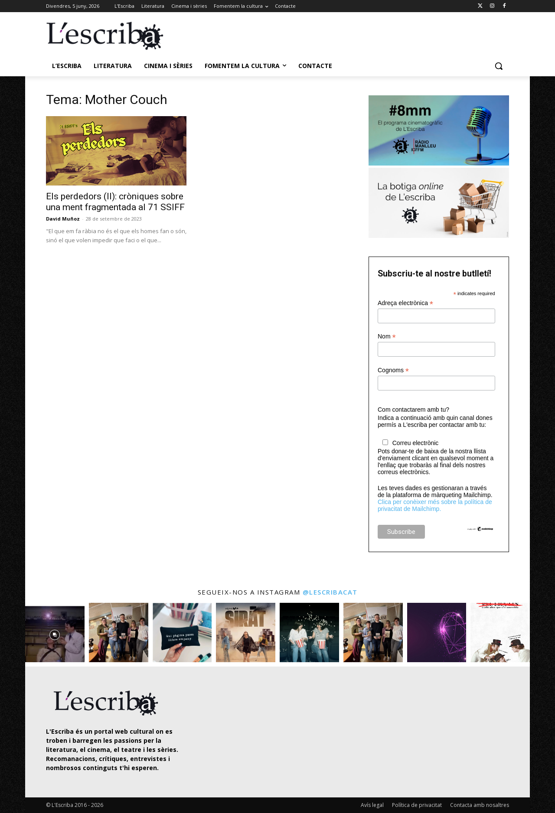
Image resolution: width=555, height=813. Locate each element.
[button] (498, 65)
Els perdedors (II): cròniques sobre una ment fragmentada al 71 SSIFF (115, 201)
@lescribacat (330, 592)
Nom (387, 336)
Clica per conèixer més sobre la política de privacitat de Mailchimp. (435, 505)
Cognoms (393, 370)
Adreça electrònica (405, 303)
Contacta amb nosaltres (479, 805)
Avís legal (372, 805)
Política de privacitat (417, 805)
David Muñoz (63, 218)
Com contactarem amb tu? (413, 409)
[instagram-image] (55, 632)
